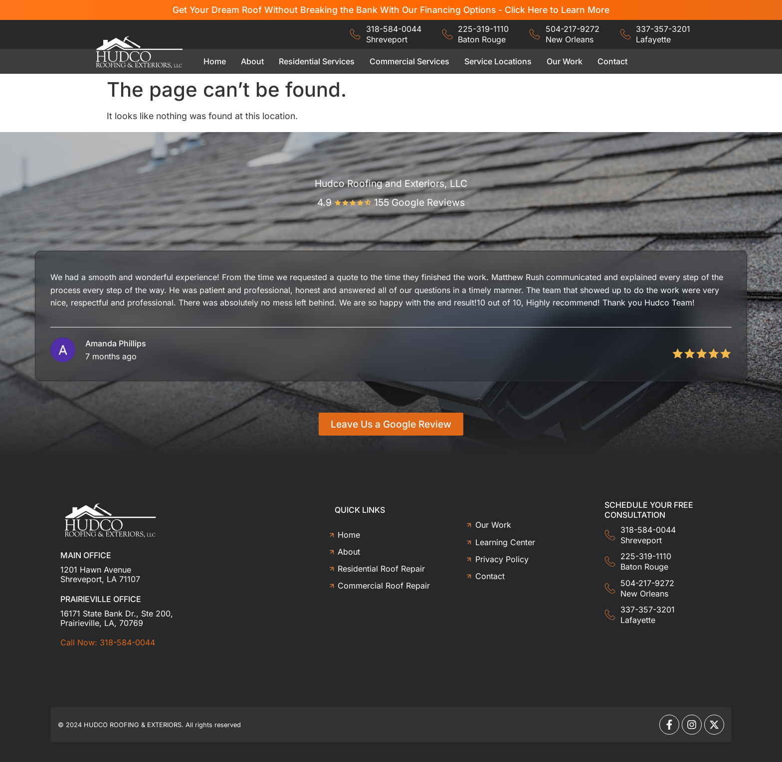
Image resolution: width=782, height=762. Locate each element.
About (252, 61)
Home (214, 61)
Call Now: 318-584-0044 (107, 642)
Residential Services (317, 61)
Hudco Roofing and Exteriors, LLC (391, 183)
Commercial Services (409, 61)
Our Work (565, 61)
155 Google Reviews (419, 202)
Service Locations (498, 61)
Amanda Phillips (115, 343)
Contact (612, 61)
